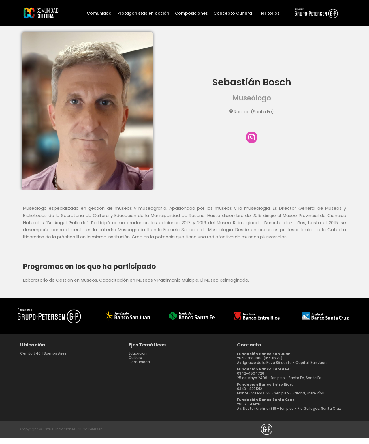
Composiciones (191, 13)
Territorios (269, 13)
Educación (138, 359)
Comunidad (99, 13)
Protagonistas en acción (143, 13)
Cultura (135, 363)
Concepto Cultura (233, 13)
